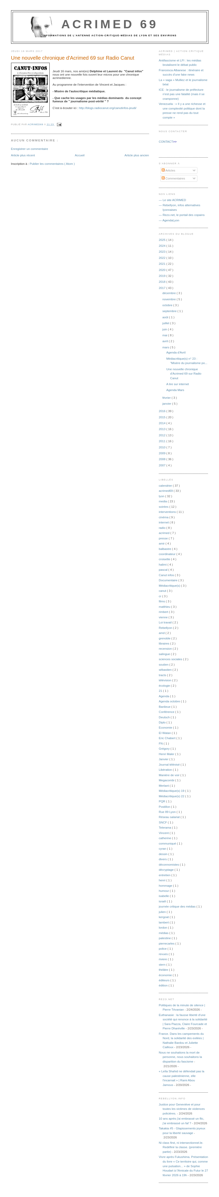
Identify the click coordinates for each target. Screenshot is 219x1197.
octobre (167, 305)
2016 (162, 411)
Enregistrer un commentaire (29, 148)
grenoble (165, 638)
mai (165, 335)
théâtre (164, 969)
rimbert (164, 611)
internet (164, 522)
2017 (162, 287)
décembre (169, 293)
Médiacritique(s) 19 (172, 790)
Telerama (165, 827)
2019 (162, 275)
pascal (163, 569)
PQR (162, 801)
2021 (162, 263)
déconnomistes (169, 864)
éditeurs (164, 980)
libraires (164, 643)
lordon (163, 927)
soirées (164, 506)
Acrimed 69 (109, 24)
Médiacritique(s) (170, 585)
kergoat (164, 917)
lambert (164, 922)
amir (162, 543)
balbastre (165, 548)
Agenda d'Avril (176, 352)
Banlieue (165, 706)
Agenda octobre (170, 701)
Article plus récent (23, 155)
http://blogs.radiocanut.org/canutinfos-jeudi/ (108, 108)
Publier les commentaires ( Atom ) (52, 163)
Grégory (164, 748)
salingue (165, 654)
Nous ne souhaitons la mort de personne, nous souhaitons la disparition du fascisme (180, 1057)
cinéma (164, 517)
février (167, 397)
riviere (163, 959)
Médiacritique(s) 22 (172, 796)
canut (163, 590)
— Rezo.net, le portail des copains (182, 214)
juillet (166, 323)
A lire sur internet (177, 384)
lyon (162, 496)
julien (163, 911)
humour (164, 890)
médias (164, 933)
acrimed (164, 532)
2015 (162, 417)
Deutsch (165, 717)
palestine (165, 938)
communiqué (168, 843)
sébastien (165, 669)
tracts (163, 675)
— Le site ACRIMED (172, 200)
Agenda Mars (175, 390)
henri (162, 880)
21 (161, 690)
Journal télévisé (169, 764)
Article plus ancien (137, 155)
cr (160, 596)
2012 (162, 435)
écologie (165, 685)
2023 (162, 251)
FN (161, 743)
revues (164, 954)
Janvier (164, 759)
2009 (162, 453)
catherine (165, 838)
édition (164, 985)
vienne (164, 617)
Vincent (164, 833)
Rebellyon (166, 627)
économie (166, 975)
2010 (162, 447)
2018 (162, 281)
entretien (165, 875)
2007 (162, 465)
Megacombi (167, 780)
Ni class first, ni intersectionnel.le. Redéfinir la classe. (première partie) (181, 1147)
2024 (162, 245)
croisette (165, 559)
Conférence (167, 711)
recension (166, 648)
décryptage (166, 869)
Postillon (165, 806)
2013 (162, 429)
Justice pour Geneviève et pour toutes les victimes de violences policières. (182, 1109)
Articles (168, 170)
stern (162, 964)
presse (164, 538)
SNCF (163, 822)
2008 (162, 459)
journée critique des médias (177, 906)
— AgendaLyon (169, 220)
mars (166, 347)
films (162, 601)
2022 (162, 257)
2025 (162, 239)
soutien (164, 664)
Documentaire (168, 580)
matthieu (165, 606)
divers (163, 859)
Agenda (164, 696)
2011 (162, 441)
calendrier (166, 485)
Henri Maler (167, 754)
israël (163, 901)
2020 (162, 269)
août (165, 317)
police (163, 948)
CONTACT (166, 141)
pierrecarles (167, 943)
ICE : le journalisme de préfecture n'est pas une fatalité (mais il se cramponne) (182, 94)
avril (165, 341)
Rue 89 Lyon (168, 811)
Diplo (163, 722)
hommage (166, 885)
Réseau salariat (169, 817)
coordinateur (167, 554)
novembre (169, 299)
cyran (163, 848)
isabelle (164, 895)
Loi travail (165, 622)
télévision (165, 680)
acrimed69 (166, 490)
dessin (163, 854)
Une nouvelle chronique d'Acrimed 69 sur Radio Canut (183, 373)
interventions (168, 511)
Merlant (164, 785)
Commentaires (173, 178)
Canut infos (167, 575)
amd (162, 632)
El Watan (165, 732)
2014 (162, 423)
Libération (166, 769)
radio (162, 527)
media (163, 501)
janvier (167, 403)
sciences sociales (171, 659)
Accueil (80, 155)
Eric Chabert (167, 738)
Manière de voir (169, 775)
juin (165, 329)
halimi (163, 564)
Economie (166, 727)
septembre (169, 311)
